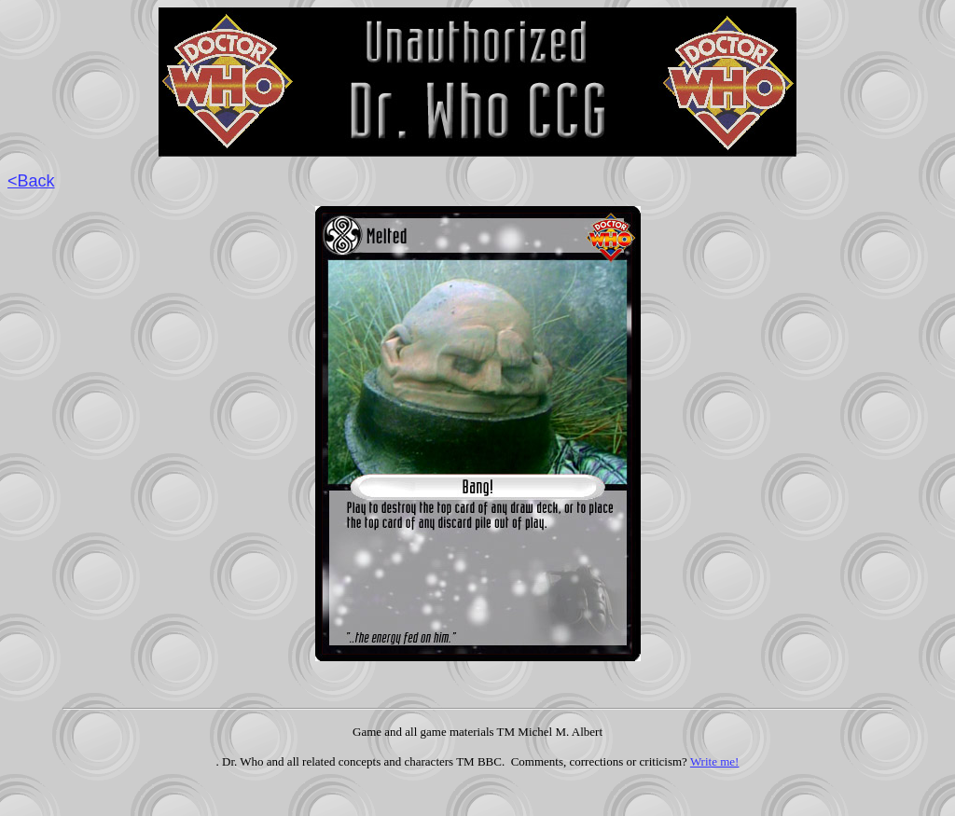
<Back (31, 181)
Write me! (715, 761)
